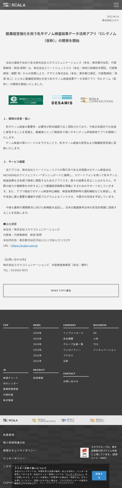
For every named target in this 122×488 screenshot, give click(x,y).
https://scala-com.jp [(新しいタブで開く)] (24, 245)
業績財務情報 (10, 388)
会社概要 (68, 338)
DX (95, 332)
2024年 (37, 344)
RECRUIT (39, 369)
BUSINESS (100, 325)
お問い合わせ (70, 381)
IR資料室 (8, 394)
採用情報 (38, 377)
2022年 (37, 355)
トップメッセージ (73, 332)
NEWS (37, 325)
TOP (6, 325)
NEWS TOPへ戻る (61, 290)
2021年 (37, 360)
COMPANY (69, 325)
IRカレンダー (10, 383)
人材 (95, 338)
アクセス (68, 355)
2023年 (37, 349)
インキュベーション (104, 349)
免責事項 (8, 434)
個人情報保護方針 (14, 442)
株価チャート (10, 377)
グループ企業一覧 (73, 344)
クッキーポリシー (14, 458)
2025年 (37, 338)
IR (4, 369)
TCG (95, 344)
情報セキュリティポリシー (19, 450)
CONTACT (69, 373)
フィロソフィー (72, 349)
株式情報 (8, 400)
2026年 (37, 332)
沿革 (65, 360)
